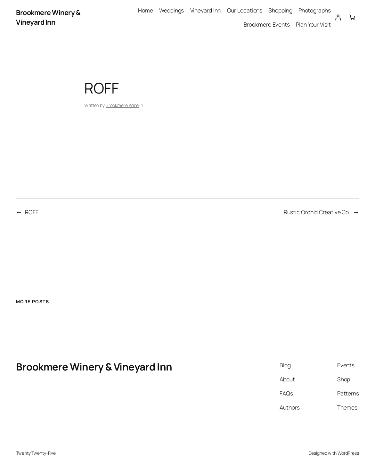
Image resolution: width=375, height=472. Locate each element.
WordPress (348, 453)
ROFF (31, 212)
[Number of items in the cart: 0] (352, 17)
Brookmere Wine (122, 105)
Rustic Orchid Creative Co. (317, 212)
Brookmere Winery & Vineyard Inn (48, 17)
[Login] (338, 17)
